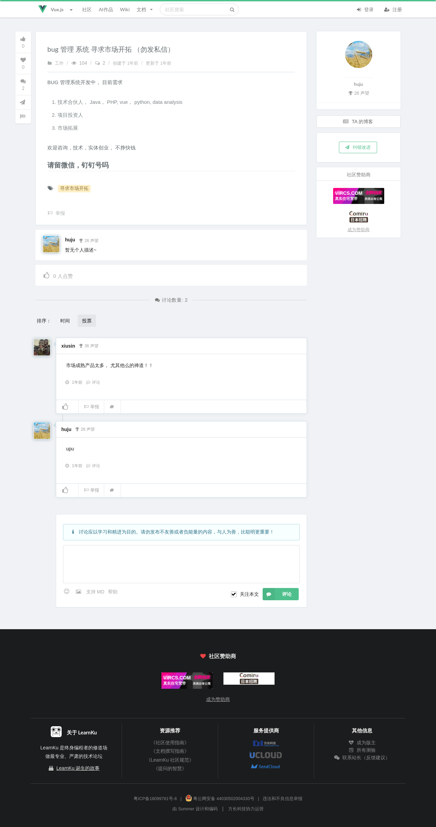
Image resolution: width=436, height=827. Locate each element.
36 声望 (88, 345)
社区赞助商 (218, 656)
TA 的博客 (358, 121)
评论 (93, 382)
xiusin (68, 346)
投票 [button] (87, 320)
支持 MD (96, 591)
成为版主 (362, 742)
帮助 (113, 591)
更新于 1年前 (159, 63)
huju (70, 239)
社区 (87, 9)
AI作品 (106, 9)
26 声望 (88, 240)
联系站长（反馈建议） (362, 757)
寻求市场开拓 (74, 188)
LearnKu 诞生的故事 (78, 768)
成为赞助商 (358, 229)
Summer (186, 809)
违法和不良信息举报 (282, 798)
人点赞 (58, 275)
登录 (365, 8)
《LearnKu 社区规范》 (170, 760)
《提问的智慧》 (170, 768)
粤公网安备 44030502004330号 (219, 798)
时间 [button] (65, 320)
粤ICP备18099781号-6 (155, 798)
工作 (55, 63)
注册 (393, 8)
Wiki (124, 9)
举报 (91, 406)
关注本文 (249, 594)
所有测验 (362, 750)
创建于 (126, 63)
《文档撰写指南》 (170, 751)
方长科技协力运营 (246, 809)
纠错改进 (357, 147)
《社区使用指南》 (170, 742)
